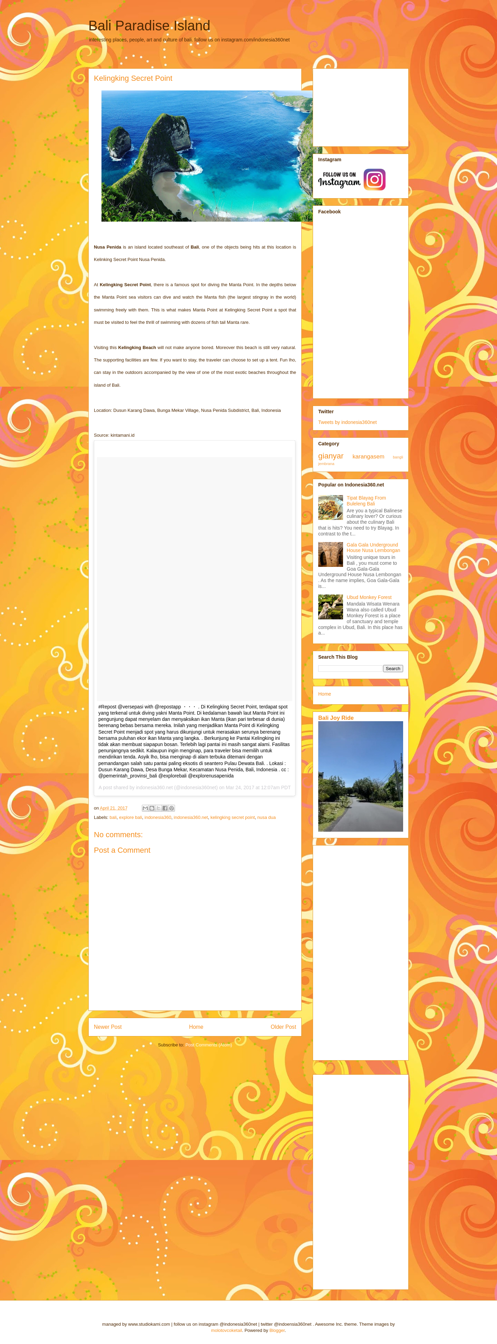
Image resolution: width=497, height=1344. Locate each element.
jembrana (326, 464)
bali (113, 817)
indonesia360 (158, 817)
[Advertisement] (352, 105)
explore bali (130, 817)
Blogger (277, 1330)
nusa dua (266, 817)
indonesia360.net (191, 817)
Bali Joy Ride (336, 718)
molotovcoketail (226, 1330)
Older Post (283, 1027)
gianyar (330, 456)
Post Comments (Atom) (208, 1044)
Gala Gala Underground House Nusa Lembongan (373, 547)
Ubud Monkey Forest (369, 597)
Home (196, 1027)
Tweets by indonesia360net (347, 422)
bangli (398, 457)
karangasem (368, 456)
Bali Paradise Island (149, 25)
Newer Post (108, 1027)
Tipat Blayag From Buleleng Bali (366, 500)
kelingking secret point (233, 817)
